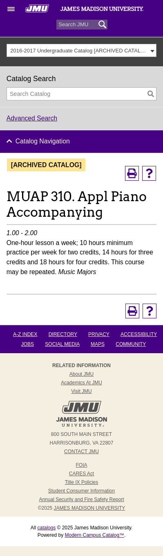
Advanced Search (32, 118)
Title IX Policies (81, 482)
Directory (63, 334)
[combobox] (82, 50)
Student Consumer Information (81, 491)
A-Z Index (25, 334)
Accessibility (139, 334)
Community (131, 344)
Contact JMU (81, 451)
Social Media (62, 344)
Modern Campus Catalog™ (94, 535)
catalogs (46, 528)
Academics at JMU (81, 383)
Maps (98, 344)
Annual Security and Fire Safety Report (81, 499)
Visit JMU (81, 391)
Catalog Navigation (43, 141)
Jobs (27, 344)
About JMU (81, 374)
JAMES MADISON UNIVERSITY (89, 508)
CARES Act (81, 474)
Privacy (98, 334)
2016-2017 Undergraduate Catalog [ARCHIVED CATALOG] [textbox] (79, 51)
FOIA (81, 465)
